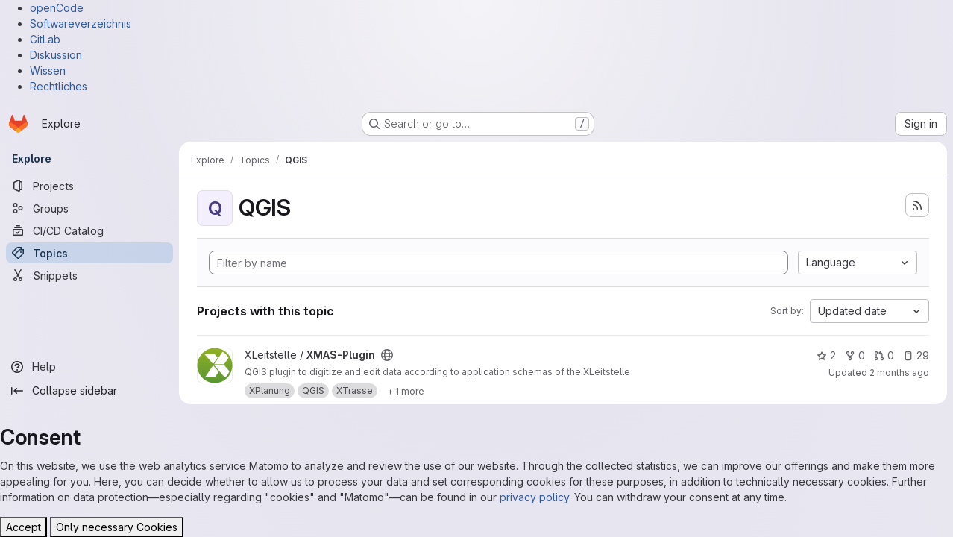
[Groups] (89, 208)
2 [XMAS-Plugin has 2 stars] (826, 355)
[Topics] (89, 252)
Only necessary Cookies (116, 527)
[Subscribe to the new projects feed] (917, 205)
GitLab (45, 39)
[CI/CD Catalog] (89, 230)
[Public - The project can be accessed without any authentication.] (387, 355)
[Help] (89, 367)
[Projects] (89, 185)
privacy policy (534, 497)
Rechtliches (58, 86)
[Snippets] (89, 275)
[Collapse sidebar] (89, 390)
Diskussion (56, 54)
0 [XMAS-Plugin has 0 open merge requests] (884, 355)
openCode (57, 7)
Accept (23, 527)
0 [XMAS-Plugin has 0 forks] (855, 355)
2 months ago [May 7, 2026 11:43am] (899, 372)
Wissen (48, 70)
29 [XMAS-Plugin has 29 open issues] (916, 355)
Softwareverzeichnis (80, 23)
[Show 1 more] (405, 391)
